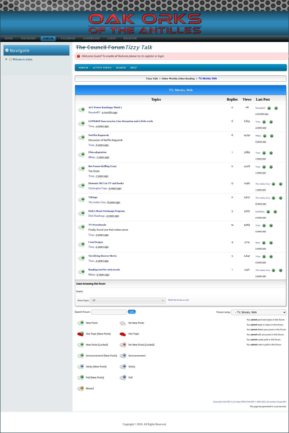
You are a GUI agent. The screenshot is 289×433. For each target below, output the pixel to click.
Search (121, 67)
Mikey (258, 135)
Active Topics (102, 67)
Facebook (68, 38)
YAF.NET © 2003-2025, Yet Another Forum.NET (266, 401)
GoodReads (91, 38)
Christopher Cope (97, 188)
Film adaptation (97, 152)
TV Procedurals (97, 224)
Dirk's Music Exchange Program (106, 211)
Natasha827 (94, 112)
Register (130, 38)
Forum (48, 38)
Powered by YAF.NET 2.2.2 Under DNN (229, 401)
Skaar (258, 242)
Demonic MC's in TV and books (106, 183)
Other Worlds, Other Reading (178, 78)
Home (9, 38)
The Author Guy (263, 184)
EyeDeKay (260, 211)
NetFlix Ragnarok (98, 135)
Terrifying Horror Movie (102, 255)
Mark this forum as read (178, 300)
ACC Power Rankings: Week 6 (105, 107)
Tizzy (91, 126)
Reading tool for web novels (104, 269)
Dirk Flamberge (96, 215)
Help (133, 67)
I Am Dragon (95, 242)
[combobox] (128, 300)
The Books (28, 38)
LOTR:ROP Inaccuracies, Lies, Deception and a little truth (120, 121)
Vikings (92, 197)
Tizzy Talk (152, 78)
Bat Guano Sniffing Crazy (102, 166)
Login (111, 38)
